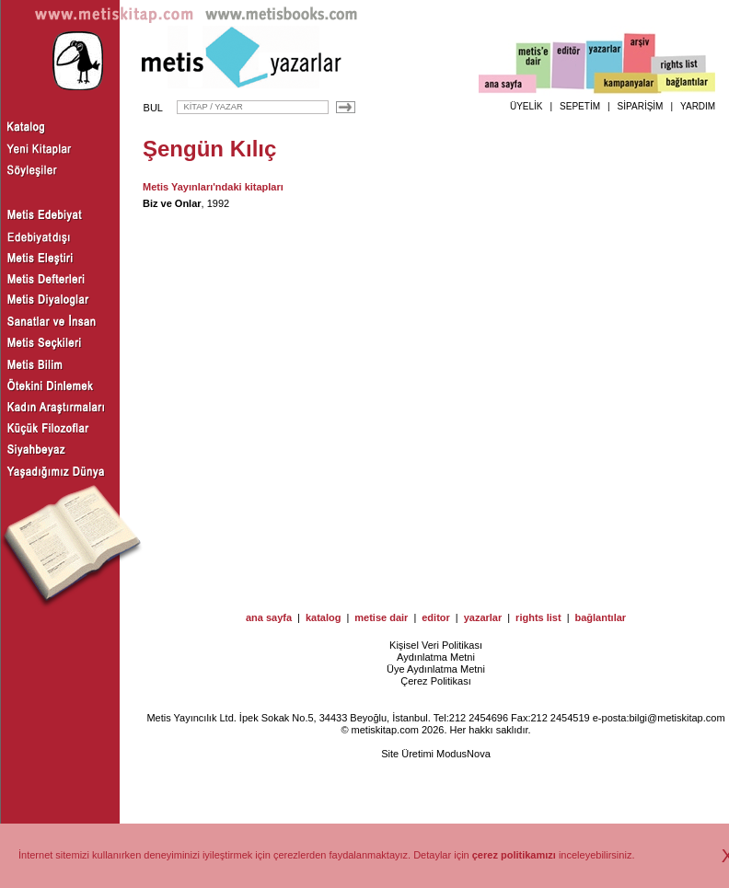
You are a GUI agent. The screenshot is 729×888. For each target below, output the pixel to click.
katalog (323, 617)
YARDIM (697, 106)
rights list (538, 617)
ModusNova (463, 753)
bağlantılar (600, 617)
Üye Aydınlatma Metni (436, 669)
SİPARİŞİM (641, 106)
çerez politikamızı (514, 854)
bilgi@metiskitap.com (676, 717)
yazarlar (483, 617)
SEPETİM (580, 106)
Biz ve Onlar (172, 203)
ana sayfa (269, 617)
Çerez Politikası (435, 680)
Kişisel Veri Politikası (435, 645)
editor (436, 617)
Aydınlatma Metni (436, 657)
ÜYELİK (526, 106)
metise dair (381, 617)
